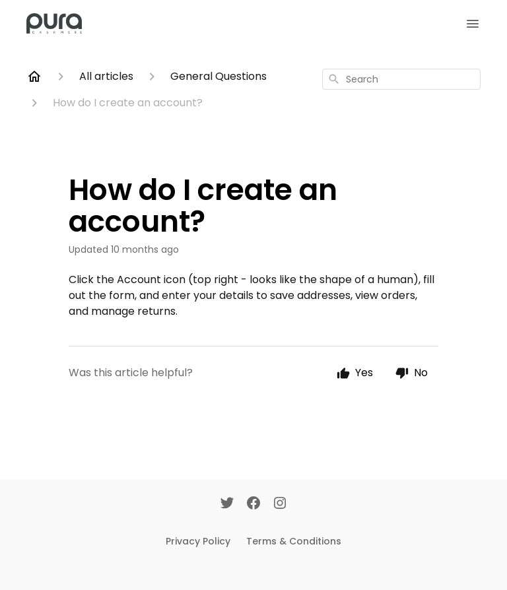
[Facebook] (253, 504)
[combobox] (401, 79)
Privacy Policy (198, 541)
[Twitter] (227, 504)
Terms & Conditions (293, 541)
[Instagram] (280, 504)
